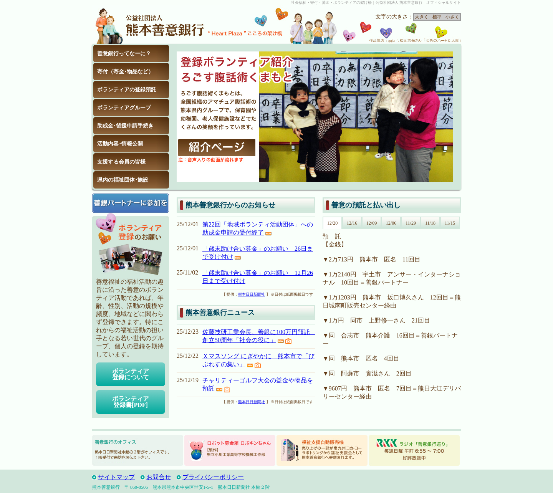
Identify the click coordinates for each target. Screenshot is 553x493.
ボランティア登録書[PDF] (130, 401)
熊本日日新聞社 (251, 294)
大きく (422, 17)
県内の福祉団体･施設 (122, 180)
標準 (437, 17)
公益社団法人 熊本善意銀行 (149, 24)
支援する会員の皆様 (121, 162)
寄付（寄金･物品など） (125, 71)
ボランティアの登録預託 (126, 90)
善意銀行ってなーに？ (124, 53)
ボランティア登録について (130, 374)
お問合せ (158, 477)
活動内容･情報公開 (120, 144)
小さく (452, 17)
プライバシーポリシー (213, 477)
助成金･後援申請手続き (125, 126)
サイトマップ (116, 477)
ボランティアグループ (124, 108)
